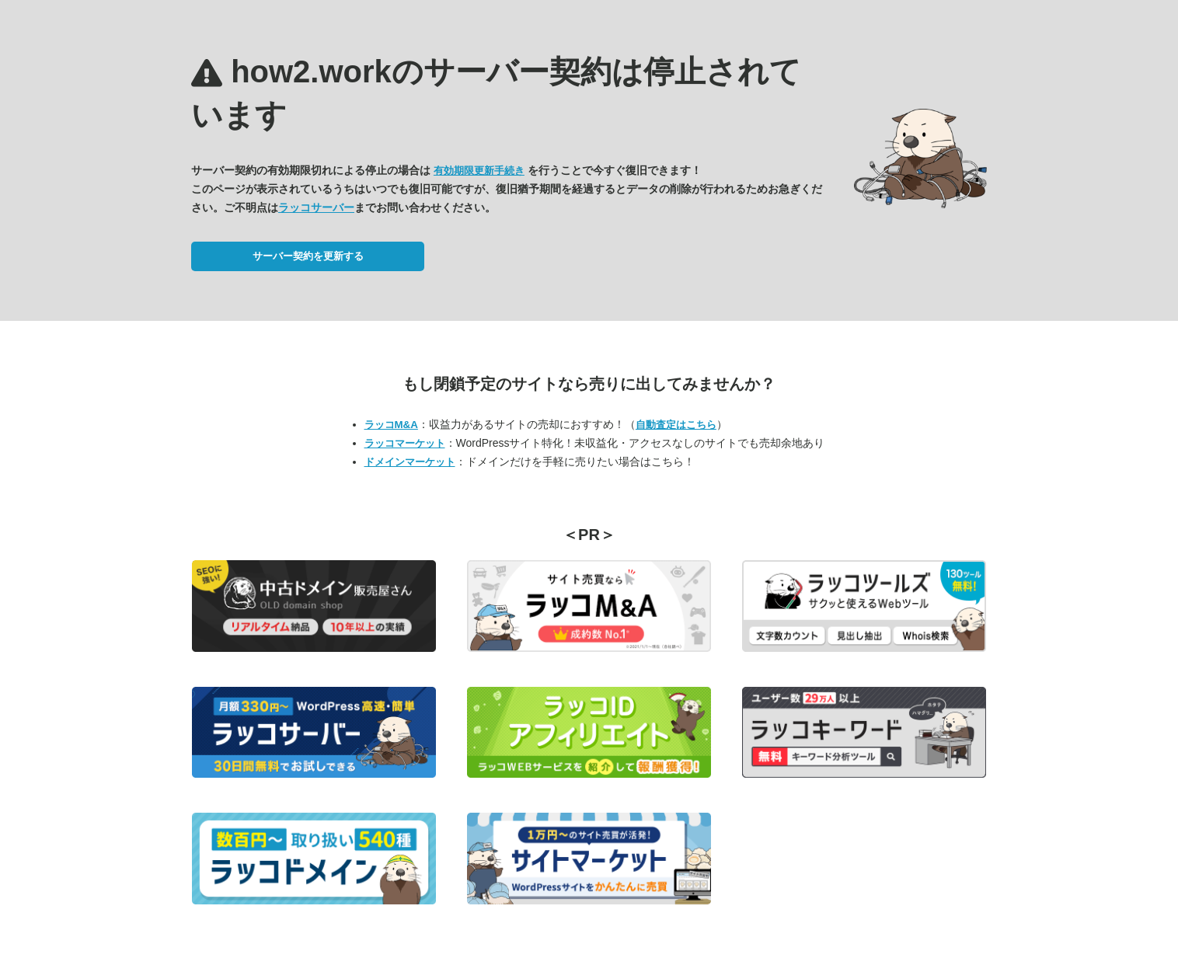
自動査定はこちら (676, 424)
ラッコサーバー (316, 207)
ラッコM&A (391, 424)
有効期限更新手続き (479, 170)
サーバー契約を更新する (308, 256)
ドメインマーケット (409, 462)
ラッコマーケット (404, 443)
